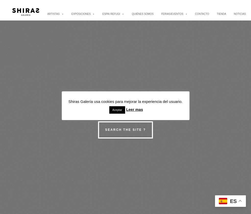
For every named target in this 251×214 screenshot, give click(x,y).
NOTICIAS (240, 14)
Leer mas (134, 109)
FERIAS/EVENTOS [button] (174, 14)
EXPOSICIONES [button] (83, 14)
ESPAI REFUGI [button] (113, 14)
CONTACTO (202, 14)
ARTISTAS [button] (55, 14)
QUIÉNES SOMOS (142, 14)
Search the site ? (125, 130)
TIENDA (221, 14)
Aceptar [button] (117, 109)
